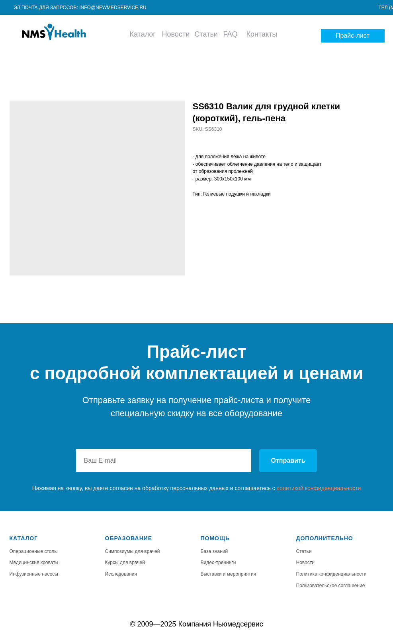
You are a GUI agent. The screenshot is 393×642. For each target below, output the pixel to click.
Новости (176, 34)
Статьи (206, 34)
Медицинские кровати (34, 562)
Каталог (143, 34)
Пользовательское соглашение (330, 585)
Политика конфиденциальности (331, 574)
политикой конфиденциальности (319, 488)
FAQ (230, 34)
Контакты (262, 34)
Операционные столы (34, 551)
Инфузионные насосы (34, 574)
